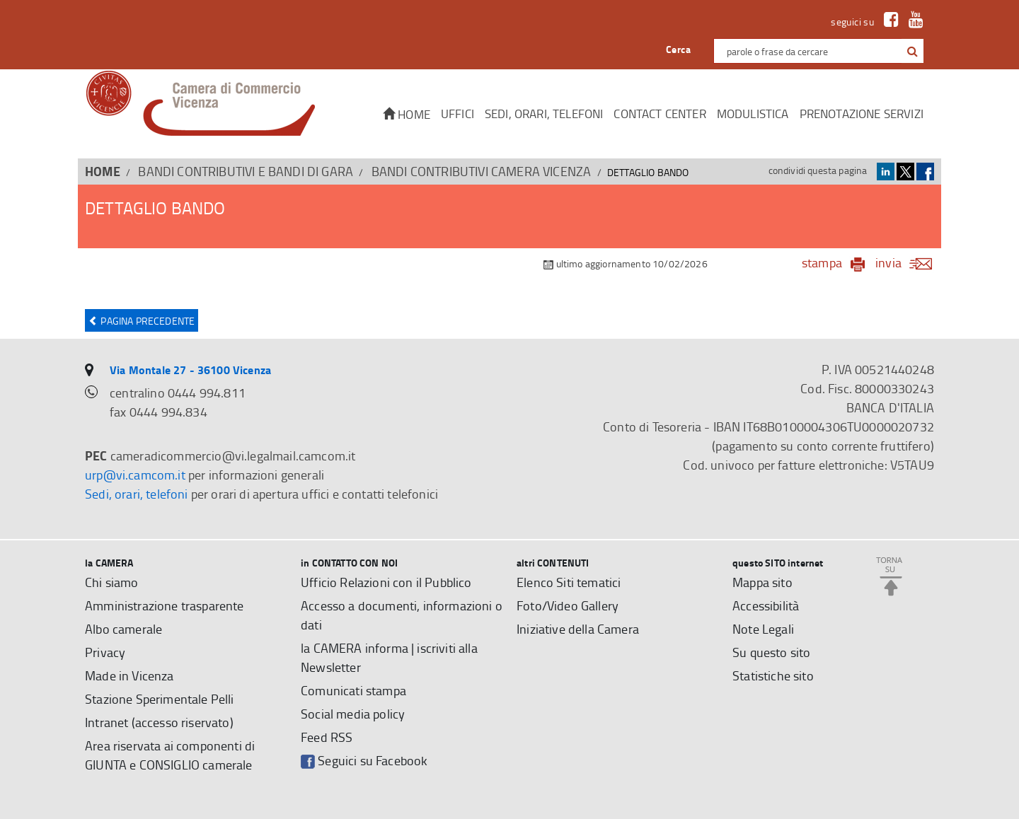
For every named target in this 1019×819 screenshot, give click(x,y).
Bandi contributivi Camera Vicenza (482, 171)
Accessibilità (765, 605)
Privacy (105, 652)
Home (406, 114)
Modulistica (753, 113)
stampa (822, 262)
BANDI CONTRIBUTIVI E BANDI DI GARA (245, 171)
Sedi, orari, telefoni (544, 113)
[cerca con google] (911, 51)
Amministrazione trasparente (164, 605)
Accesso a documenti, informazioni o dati (401, 615)
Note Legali (763, 628)
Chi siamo (112, 582)
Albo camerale (123, 628)
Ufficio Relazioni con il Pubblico (386, 582)
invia (908, 262)
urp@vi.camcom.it (135, 474)
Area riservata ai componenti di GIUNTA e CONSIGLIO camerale (170, 755)
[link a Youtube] (912, 21)
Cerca (678, 49)
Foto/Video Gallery (567, 605)
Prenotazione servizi (861, 113)
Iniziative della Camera (578, 628)
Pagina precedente (141, 320)
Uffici (457, 113)
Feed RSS (326, 736)
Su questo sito (771, 652)
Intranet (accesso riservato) (159, 722)
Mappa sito (762, 582)
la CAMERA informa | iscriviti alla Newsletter (389, 657)
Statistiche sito (773, 675)
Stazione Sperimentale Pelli (159, 698)
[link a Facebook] (888, 21)
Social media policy (353, 713)
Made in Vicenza (129, 675)
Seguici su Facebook (364, 760)
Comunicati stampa (353, 690)
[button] (912, 51)
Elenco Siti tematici (569, 582)
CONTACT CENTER (660, 113)
